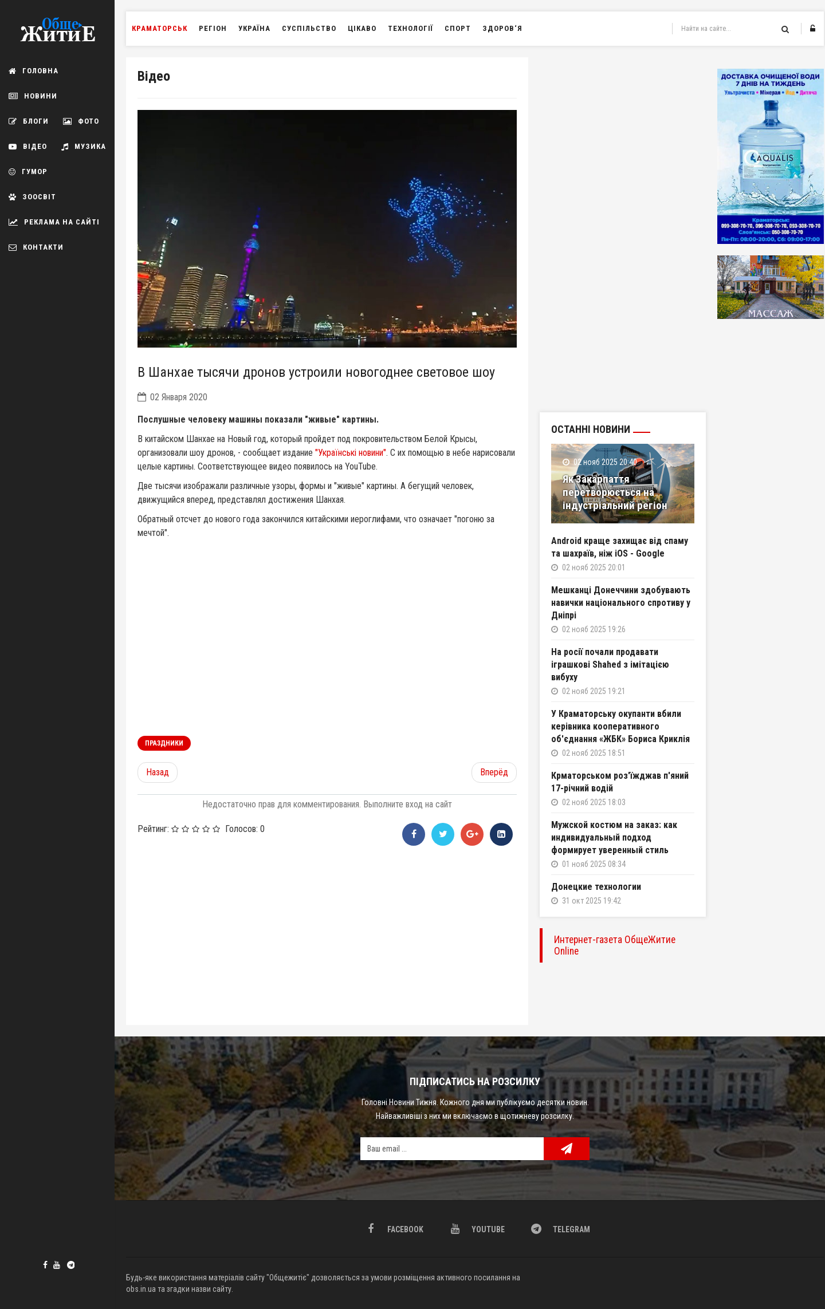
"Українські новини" (350, 452)
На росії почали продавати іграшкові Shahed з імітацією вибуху (610, 664)
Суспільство (309, 28)
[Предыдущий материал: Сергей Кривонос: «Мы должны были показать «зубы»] (158, 772)
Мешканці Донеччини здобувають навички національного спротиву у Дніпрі (620, 603)
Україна (254, 28)
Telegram (68, 1263)
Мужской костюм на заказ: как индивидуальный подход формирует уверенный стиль (614, 837)
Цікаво (362, 28)
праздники (164, 743)
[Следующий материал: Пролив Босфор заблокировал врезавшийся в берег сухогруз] (494, 772)
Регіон (213, 28)
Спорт (458, 28)
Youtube (56, 1265)
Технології (410, 28)
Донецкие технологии (596, 886)
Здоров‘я (502, 28)
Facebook (45, 1265)
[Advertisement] (327, 933)
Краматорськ (159, 28)
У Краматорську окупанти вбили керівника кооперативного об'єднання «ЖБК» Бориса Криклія (620, 726)
